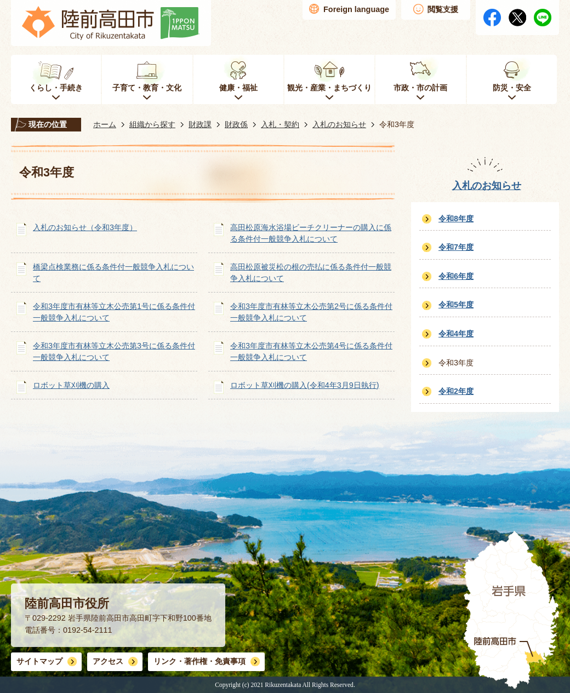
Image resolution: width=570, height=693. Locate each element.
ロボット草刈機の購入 (71, 385)
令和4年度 (456, 333)
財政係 (236, 124)
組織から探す (152, 124)
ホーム (104, 124)
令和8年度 (456, 218)
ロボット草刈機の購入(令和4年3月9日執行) (304, 385)
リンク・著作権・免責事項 (199, 661)
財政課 (200, 124)
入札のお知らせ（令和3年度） (85, 227)
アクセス (108, 661)
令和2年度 (456, 391)
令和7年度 (456, 247)
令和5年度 (456, 304)
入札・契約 (280, 124)
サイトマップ (39, 661)
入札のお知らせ (339, 124)
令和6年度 (456, 276)
